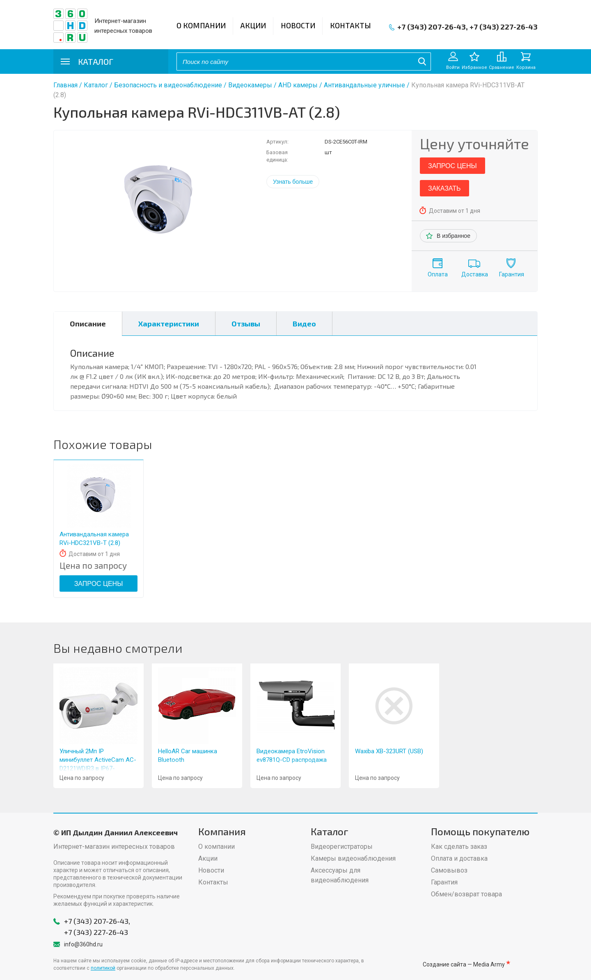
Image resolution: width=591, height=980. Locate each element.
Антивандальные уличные (364, 85)
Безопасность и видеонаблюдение (168, 85)
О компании (201, 25)
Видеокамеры (250, 85)
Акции (253, 25)
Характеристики (168, 323)
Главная (65, 85)
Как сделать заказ (459, 846)
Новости (298, 25)
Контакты (350, 25)
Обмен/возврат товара (466, 894)
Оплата (438, 274)
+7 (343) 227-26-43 (504, 26)
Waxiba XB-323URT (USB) (389, 751)
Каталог (96, 85)
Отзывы (245, 323)
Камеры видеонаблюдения (353, 858)
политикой (103, 968)
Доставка (474, 274)
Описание (88, 323)
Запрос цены (452, 165)
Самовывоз (449, 870)
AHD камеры (298, 85)
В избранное (453, 235)
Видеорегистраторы (342, 846)
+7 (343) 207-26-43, (432, 26)
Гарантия (511, 274)
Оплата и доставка (459, 858)
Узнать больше (293, 181)
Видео (304, 323)
